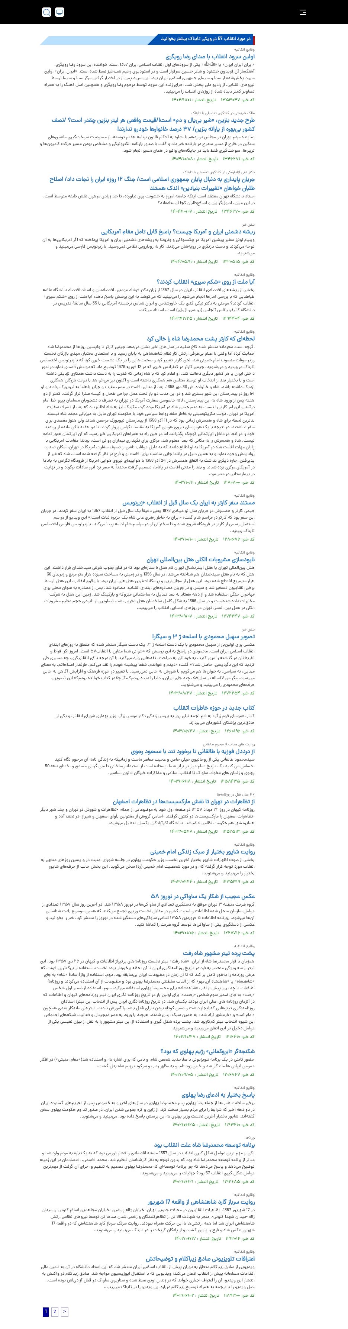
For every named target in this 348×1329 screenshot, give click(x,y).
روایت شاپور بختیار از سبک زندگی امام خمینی (202, 852)
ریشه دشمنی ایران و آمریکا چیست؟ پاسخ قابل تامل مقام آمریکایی (178, 232)
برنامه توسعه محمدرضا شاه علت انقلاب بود (204, 1145)
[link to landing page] (178, 12)
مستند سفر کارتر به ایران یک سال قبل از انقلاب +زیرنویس (188, 503)
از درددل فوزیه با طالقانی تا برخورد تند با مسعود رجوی (193, 752)
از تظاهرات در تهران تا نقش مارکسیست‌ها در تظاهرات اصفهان (184, 802)
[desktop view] (59, 12)
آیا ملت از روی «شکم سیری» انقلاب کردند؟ (206, 282)
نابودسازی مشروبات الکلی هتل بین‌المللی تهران (200, 560)
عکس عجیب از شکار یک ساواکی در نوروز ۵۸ (203, 897)
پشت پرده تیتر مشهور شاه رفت (219, 953)
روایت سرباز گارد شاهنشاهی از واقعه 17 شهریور (201, 1202)
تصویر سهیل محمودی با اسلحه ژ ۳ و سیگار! (203, 637)
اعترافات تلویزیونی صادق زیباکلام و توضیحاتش (200, 1259)
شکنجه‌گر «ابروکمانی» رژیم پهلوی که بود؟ (207, 1052)
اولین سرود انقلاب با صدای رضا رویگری (210, 57)
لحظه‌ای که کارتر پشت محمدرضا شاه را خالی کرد (200, 339)
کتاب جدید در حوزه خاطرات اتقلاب (214, 708)
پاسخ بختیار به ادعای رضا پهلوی (218, 1095)
